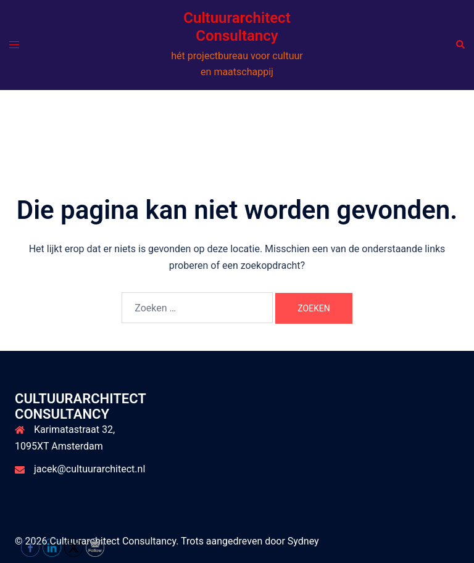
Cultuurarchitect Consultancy (236, 26)
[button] (460, 45)
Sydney (303, 541)
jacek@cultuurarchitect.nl (89, 469)
